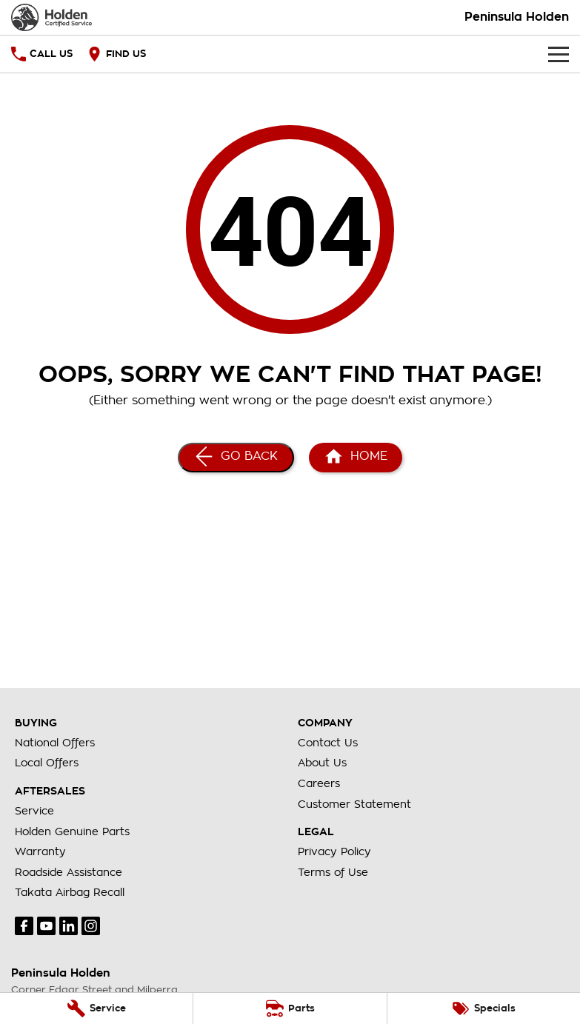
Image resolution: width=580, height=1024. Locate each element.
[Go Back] (236, 457)
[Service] (96, 1008)
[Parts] (289, 1008)
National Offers (55, 742)
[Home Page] (51, 17)
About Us (322, 762)
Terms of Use (333, 872)
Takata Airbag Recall (69, 892)
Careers (319, 783)
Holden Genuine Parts (72, 831)
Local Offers (47, 762)
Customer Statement (354, 804)
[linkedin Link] (68, 926)
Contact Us (328, 742)
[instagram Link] (90, 926)
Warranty (40, 851)
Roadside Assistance (68, 872)
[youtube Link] (46, 926)
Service (34, 811)
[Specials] (483, 1008)
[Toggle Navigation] (558, 54)
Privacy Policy (334, 851)
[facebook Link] (24, 926)
